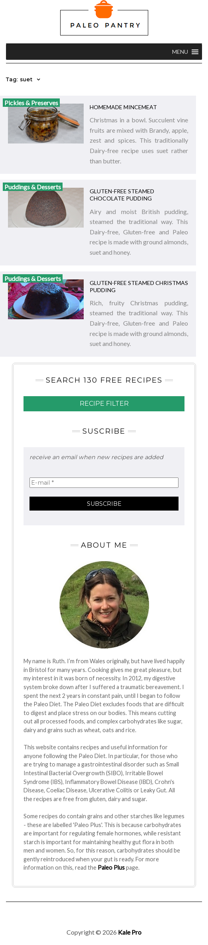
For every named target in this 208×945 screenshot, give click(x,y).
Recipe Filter (104, 403)
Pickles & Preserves (31, 102)
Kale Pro (129, 932)
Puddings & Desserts (32, 187)
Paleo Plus (111, 867)
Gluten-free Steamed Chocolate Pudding (122, 195)
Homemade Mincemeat (123, 107)
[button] (180, 52)
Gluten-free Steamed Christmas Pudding (139, 286)
